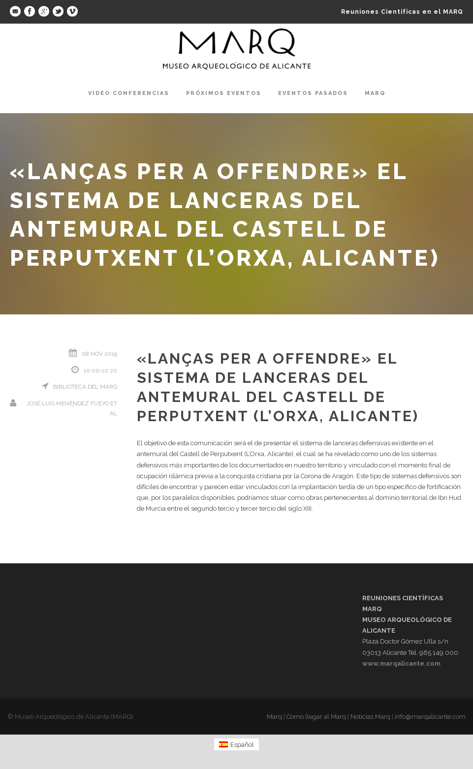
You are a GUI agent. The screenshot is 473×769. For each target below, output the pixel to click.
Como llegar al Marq (316, 716)
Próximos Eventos (223, 93)
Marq (375, 93)
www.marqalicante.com (401, 663)
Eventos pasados (313, 93)
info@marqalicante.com (430, 716)
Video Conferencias (128, 93)
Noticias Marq (370, 716)
